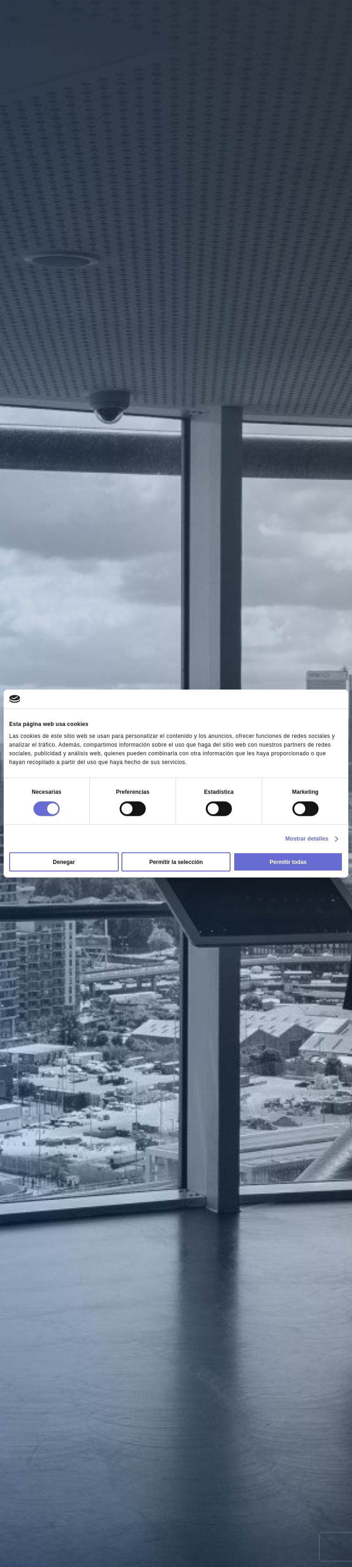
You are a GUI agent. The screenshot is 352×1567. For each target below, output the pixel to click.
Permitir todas (288, 862)
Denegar (64, 862)
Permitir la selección (176, 862)
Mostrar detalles (307, 839)
